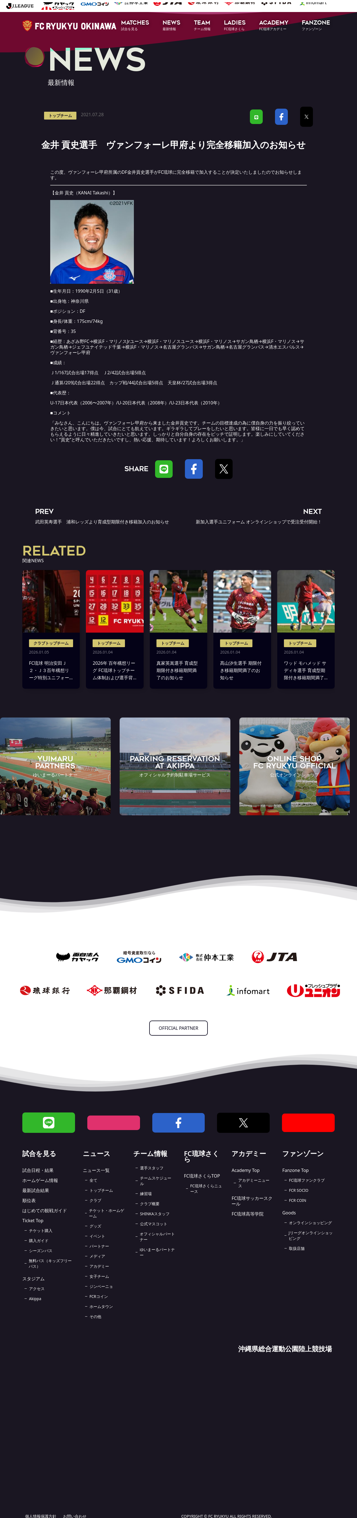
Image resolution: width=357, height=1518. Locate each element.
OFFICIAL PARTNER (178, 1028)
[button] (135, 25)
